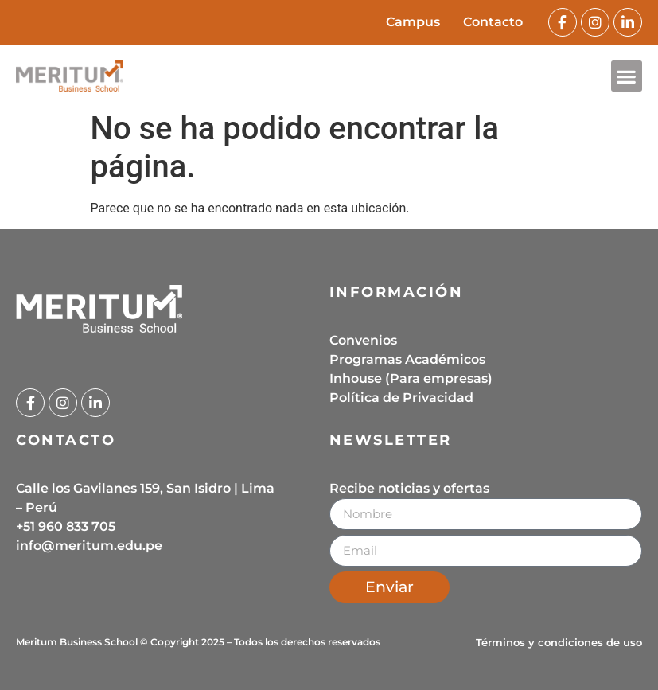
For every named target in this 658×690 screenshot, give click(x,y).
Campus (412, 21)
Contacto (493, 21)
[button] (626, 76)
